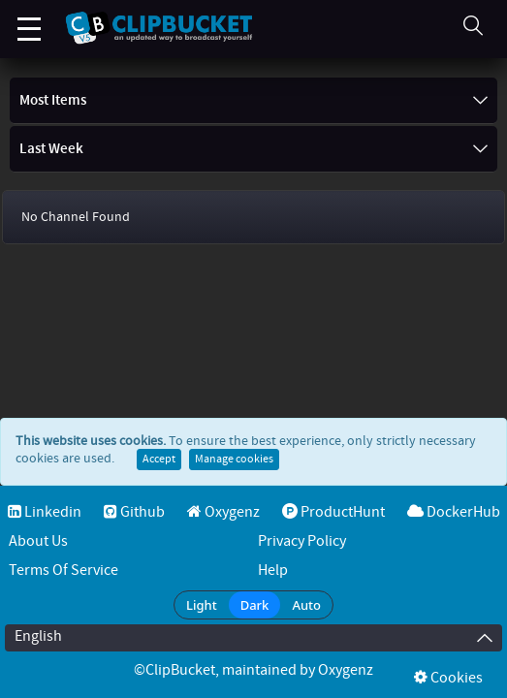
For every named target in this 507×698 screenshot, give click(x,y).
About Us (38, 541)
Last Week (253, 149)
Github (134, 512)
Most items (253, 100)
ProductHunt (333, 512)
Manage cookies (234, 459)
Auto (306, 605)
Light (201, 605)
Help (273, 570)
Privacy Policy (302, 541)
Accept (159, 459)
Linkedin (44, 512)
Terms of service (63, 570)
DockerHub (453, 512)
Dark (254, 605)
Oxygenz (223, 512)
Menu (29, 18)
